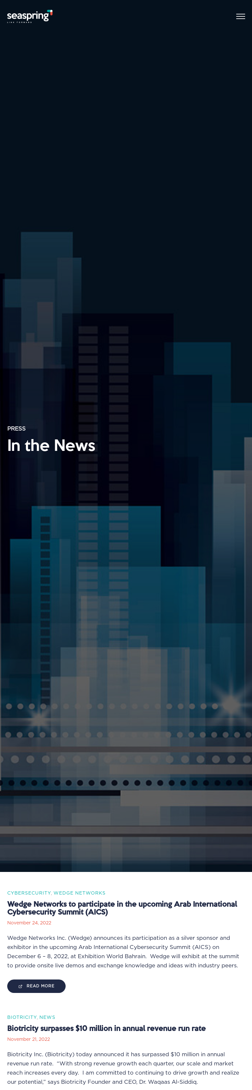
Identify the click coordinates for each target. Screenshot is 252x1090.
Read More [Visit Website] (36, 986)
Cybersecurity (29, 893)
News (47, 1017)
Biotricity (22, 1017)
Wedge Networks (79, 893)
